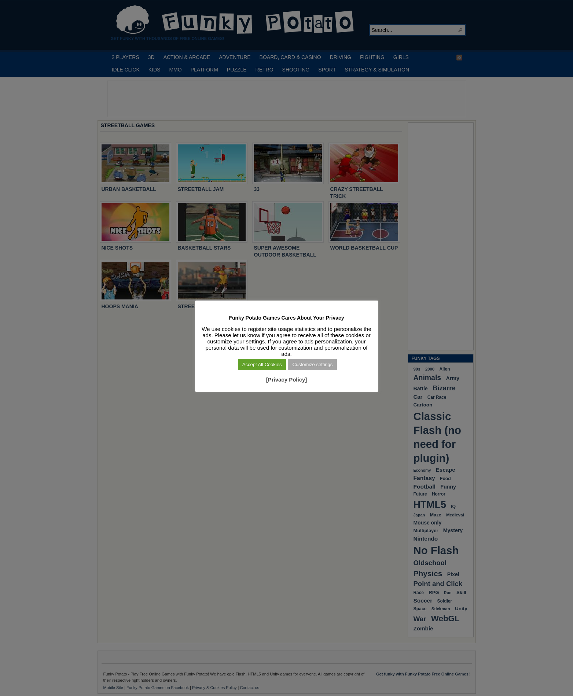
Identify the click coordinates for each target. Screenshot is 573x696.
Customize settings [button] (312, 364)
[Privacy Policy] (286, 379)
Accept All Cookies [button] (262, 364)
